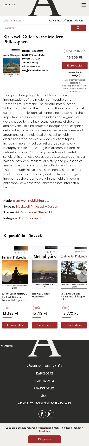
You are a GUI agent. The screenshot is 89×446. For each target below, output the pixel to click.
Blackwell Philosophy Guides (37, 206)
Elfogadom (44, 439)
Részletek (44, 431)
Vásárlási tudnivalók (44, 366)
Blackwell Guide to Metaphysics (41, 295)
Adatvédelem (44, 388)
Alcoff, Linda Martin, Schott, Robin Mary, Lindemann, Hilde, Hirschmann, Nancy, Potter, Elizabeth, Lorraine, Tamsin (15, 293)
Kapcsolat (44, 373)
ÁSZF (44, 396)
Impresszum (44, 381)
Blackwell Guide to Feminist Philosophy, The (14, 299)
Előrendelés (75, 65)
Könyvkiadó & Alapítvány (67, 20)
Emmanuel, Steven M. (36, 212)
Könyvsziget (12, 20)
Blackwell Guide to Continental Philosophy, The (73, 296)
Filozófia (25, 218)
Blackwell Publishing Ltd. (31, 201)
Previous (6, 276)
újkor (37, 218)
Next (83, 276)
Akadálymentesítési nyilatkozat (44, 403)
